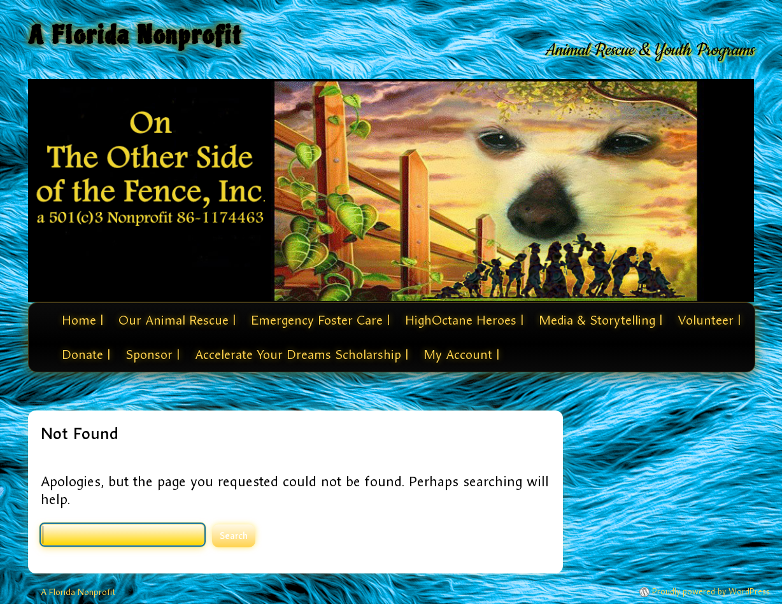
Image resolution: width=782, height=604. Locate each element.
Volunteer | (709, 320)
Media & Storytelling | (600, 320)
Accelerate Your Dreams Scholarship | (301, 354)
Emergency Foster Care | (320, 320)
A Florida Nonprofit (135, 35)
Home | (82, 320)
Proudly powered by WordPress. (712, 592)
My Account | (461, 354)
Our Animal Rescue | (177, 320)
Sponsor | (152, 354)
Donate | (86, 354)
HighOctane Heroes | (464, 320)
